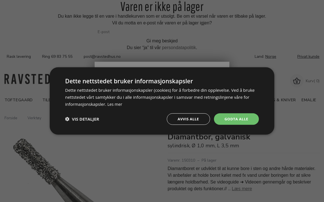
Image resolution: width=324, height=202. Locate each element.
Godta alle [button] (235, 118)
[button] (82, 119)
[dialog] (162, 101)
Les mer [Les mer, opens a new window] (115, 103)
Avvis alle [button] (185, 118)
